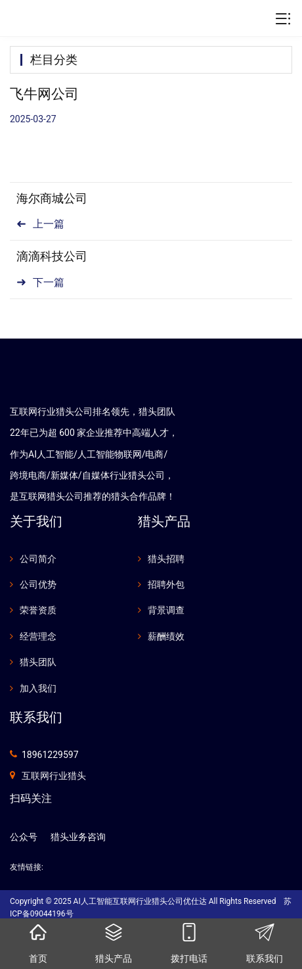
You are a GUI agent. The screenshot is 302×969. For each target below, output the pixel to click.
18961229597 (50, 754)
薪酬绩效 (166, 636)
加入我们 (38, 688)
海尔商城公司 (51, 198)
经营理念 (38, 636)
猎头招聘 (166, 559)
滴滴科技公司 (51, 256)
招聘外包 (166, 584)
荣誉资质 (38, 610)
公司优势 (38, 584)
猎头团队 (38, 662)
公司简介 (38, 559)
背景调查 (166, 610)
